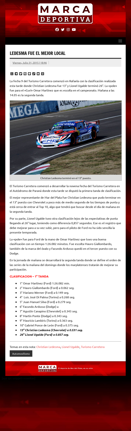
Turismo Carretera (93, 347)
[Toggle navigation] (120, 41)
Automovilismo (21, 353)
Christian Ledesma (48, 347)
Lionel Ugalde (70, 347)
